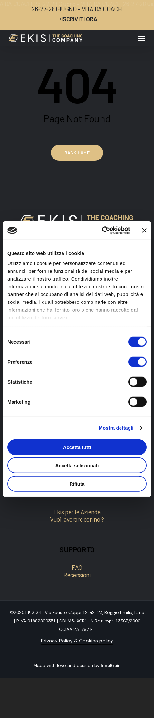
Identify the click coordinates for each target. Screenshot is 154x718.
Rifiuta (77, 483)
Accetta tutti (77, 447)
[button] (141, 38)
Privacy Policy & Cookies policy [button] (77, 640)
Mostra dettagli (116, 428)
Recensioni (76, 575)
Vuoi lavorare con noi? (77, 519)
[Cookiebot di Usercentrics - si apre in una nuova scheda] (102, 230)
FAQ (77, 567)
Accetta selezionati (77, 465)
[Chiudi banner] (144, 230)
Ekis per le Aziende (77, 512)
